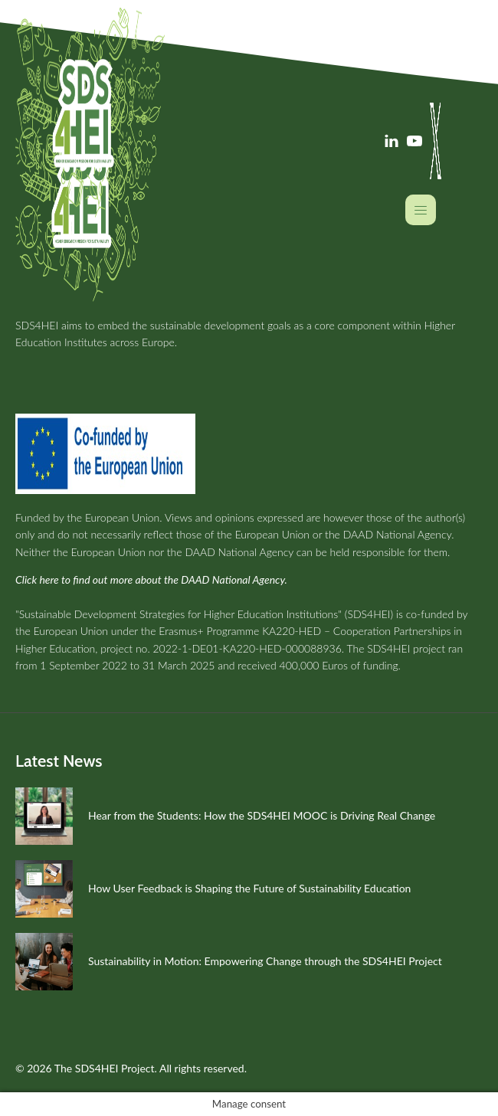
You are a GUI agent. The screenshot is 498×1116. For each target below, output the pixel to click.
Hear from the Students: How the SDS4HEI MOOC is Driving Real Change (261, 815)
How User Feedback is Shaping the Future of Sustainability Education (249, 888)
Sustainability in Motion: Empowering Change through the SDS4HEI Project (265, 960)
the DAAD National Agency (388, 534)
